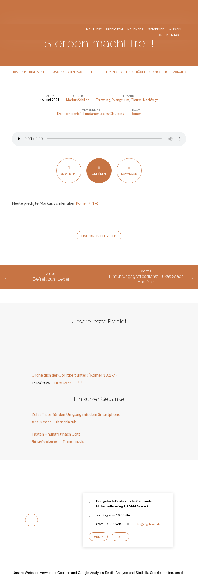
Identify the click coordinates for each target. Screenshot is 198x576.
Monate (179, 47)
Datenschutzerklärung (140, 559)
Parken (98, 512)
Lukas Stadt (62, 358)
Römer (136, 89)
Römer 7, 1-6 (87, 178)
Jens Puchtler (41, 397)
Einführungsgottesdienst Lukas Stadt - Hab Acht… (146, 254)
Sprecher (161, 47)
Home (16, 47)
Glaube (136, 75)
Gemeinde (156, 5)
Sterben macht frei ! (78, 47)
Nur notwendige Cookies (114, 567)
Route (120, 512)
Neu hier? (94, 5)
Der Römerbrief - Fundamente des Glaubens (90, 89)
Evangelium (120, 75)
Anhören (99, 146)
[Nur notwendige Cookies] (191, 559)
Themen (110, 47)
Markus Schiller (77, 75)
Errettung (51, 47)
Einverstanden (76, 567)
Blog (158, 10)
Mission (175, 5)
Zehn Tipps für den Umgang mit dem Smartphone (76, 390)
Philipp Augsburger (45, 417)
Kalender (135, 5)
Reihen (126, 47)
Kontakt (173, 10)
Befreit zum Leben (52, 254)
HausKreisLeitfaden (99, 212)
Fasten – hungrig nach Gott (56, 409)
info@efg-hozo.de (148, 500)
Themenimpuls (66, 397)
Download (129, 146)
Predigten (114, 5)
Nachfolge (150, 75)
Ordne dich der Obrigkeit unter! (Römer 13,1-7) (74, 350)
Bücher (143, 47)
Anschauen (69, 146)
